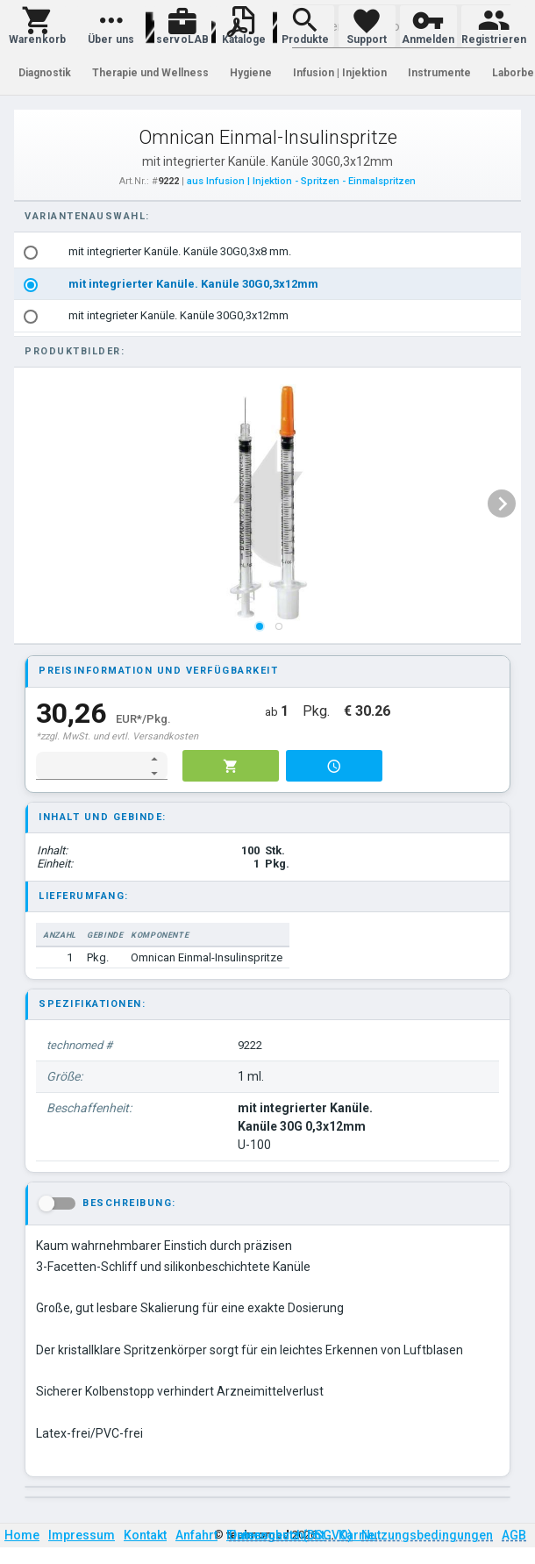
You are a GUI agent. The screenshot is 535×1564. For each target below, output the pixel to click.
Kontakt (145, 1535)
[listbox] (268, 284)
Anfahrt (196, 1535)
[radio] (31, 253)
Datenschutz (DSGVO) (291, 1535)
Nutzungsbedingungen (427, 1535)
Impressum (81, 1535)
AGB (514, 1535)
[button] (37, 26)
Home (21, 1535)
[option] (268, 252)
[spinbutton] (90, 766)
